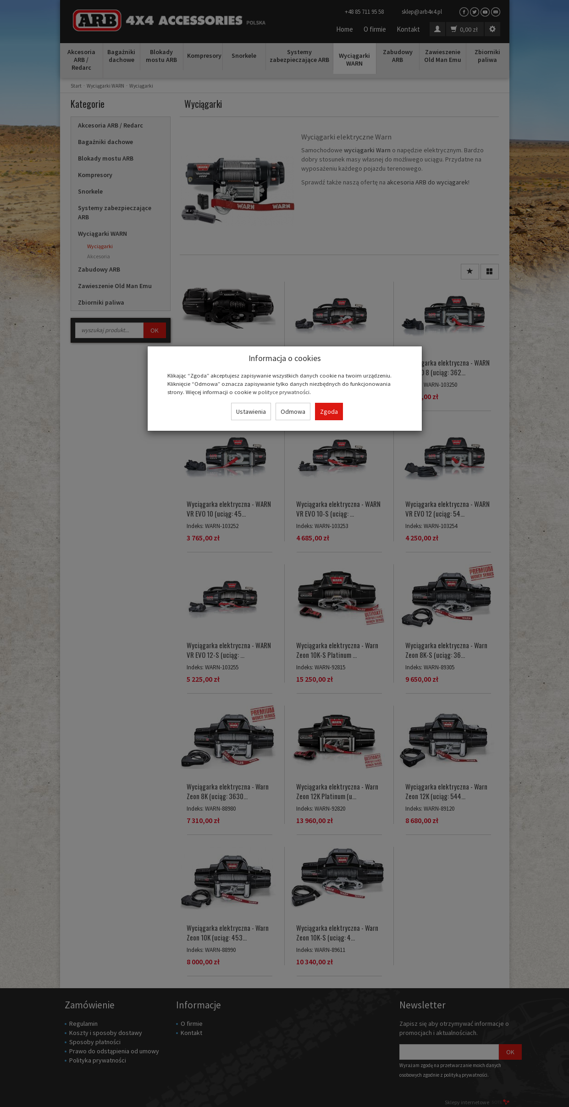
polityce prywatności (283, 391)
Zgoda (329, 411)
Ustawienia (251, 411)
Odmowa (293, 411)
